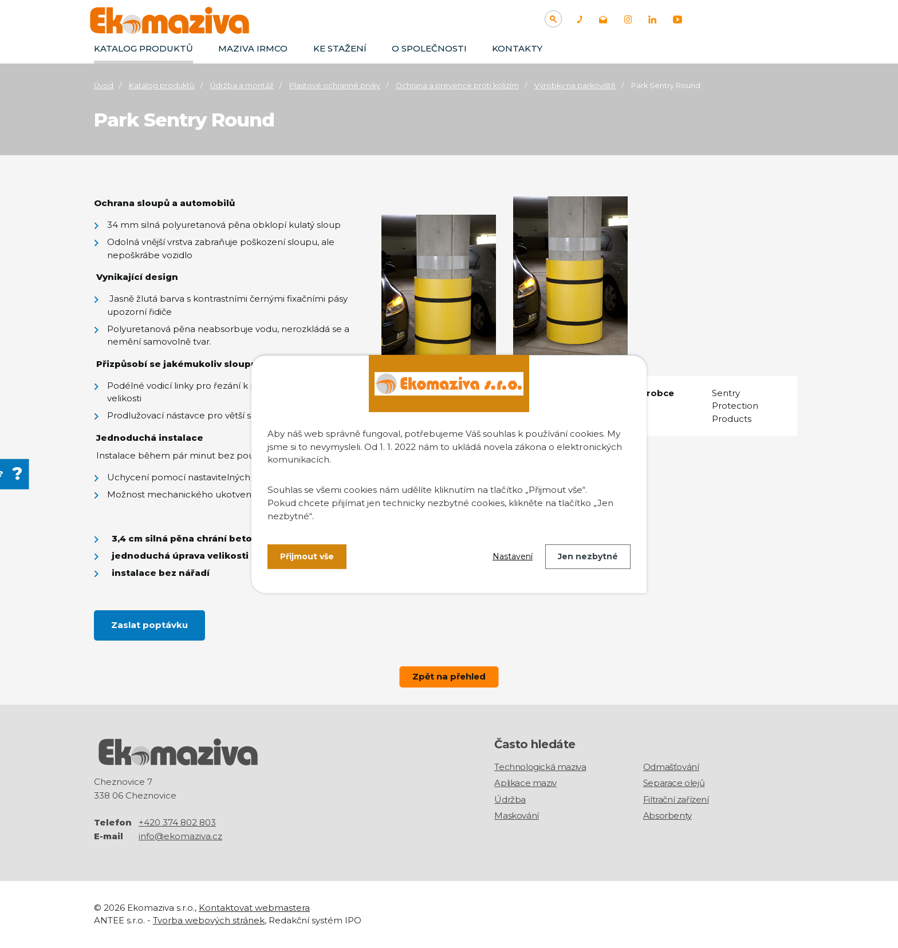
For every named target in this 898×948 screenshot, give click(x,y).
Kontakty (517, 48)
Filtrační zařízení (676, 799)
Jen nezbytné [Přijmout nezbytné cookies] (588, 556)
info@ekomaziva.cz (180, 836)
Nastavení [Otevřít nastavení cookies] (513, 556)
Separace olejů (673, 782)
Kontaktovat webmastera (254, 907)
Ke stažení (340, 48)
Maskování (516, 815)
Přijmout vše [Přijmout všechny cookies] (307, 556)
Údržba (510, 799)
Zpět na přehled (449, 676)
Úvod (103, 85)
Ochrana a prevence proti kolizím (457, 85)
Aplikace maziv (525, 782)
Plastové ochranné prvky (334, 85)
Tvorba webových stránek (209, 920)
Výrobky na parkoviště (575, 85)
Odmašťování (671, 766)
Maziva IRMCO (252, 48)
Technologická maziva (540, 766)
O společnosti (429, 48)
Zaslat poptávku (149, 624)
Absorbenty (667, 815)
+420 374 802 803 (177, 822)
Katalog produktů (143, 48)
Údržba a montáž (242, 85)
